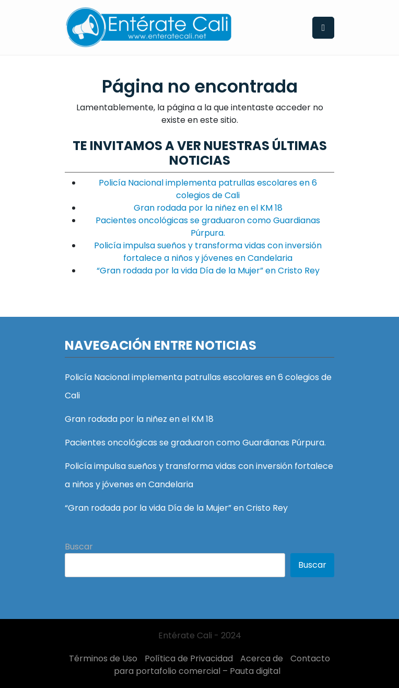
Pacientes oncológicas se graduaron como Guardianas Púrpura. (208, 226)
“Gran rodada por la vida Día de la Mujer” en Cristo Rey (208, 271)
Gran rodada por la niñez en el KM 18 (208, 208)
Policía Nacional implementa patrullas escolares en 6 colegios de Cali (208, 189)
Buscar (79, 547)
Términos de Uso (103, 658)
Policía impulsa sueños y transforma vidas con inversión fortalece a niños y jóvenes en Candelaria (208, 251)
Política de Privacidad (189, 658)
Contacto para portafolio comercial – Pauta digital (222, 664)
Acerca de (261, 658)
